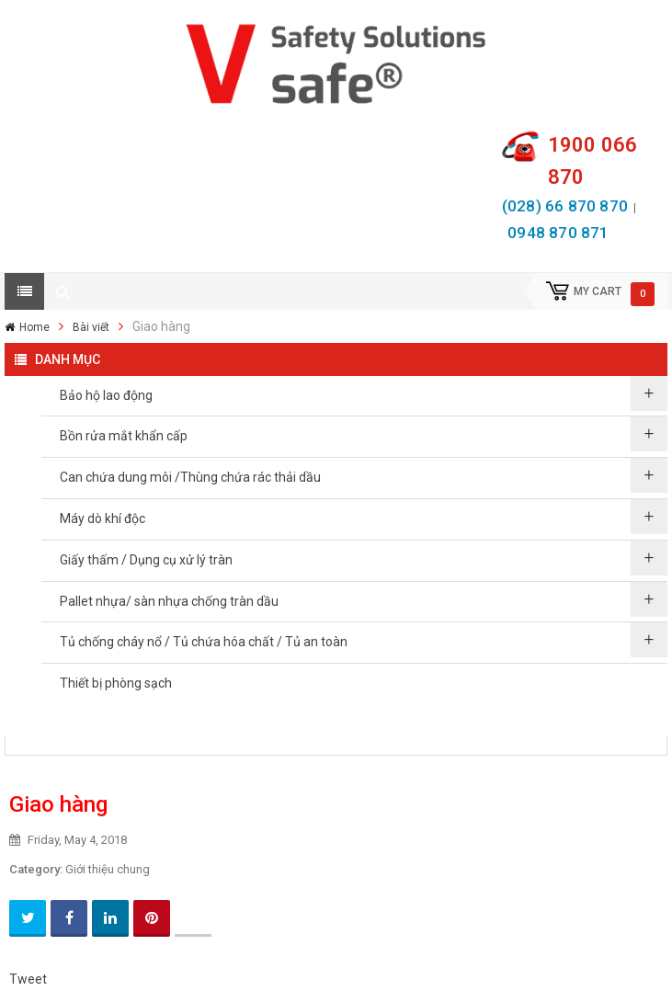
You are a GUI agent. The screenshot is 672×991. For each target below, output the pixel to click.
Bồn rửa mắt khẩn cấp (124, 435)
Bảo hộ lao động (106, 395)
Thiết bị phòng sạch (116, 683)
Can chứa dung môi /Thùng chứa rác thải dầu (190, 477)
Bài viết (91, 327)
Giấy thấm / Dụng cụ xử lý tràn (146, 559)
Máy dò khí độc (102, 518)
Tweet (28, 979)
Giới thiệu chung (107, 869)
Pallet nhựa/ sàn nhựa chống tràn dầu (169, 601)
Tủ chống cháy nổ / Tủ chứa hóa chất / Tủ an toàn (203, 641)
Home (34, 327)
